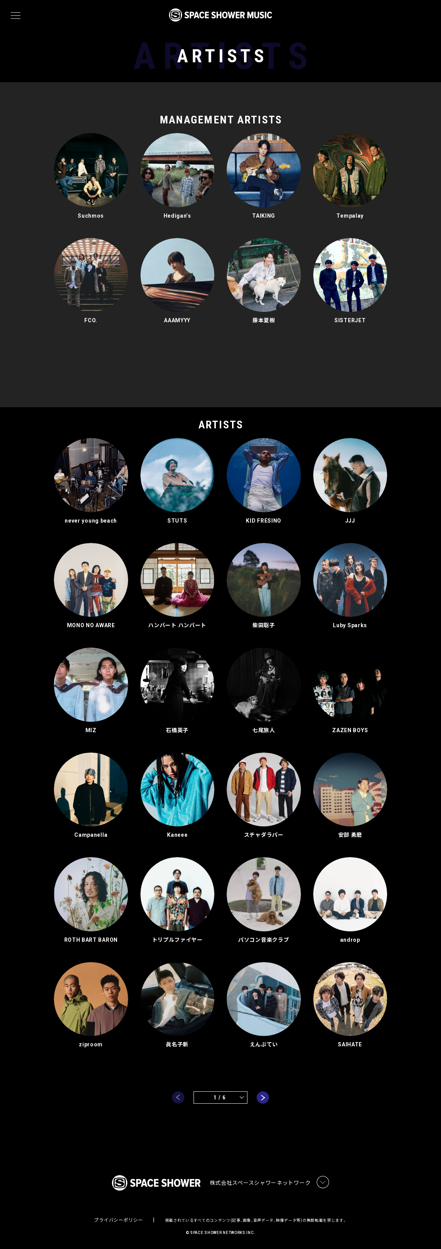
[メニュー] (15, 15)
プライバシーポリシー (118, 1220)
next (263, 1097)
